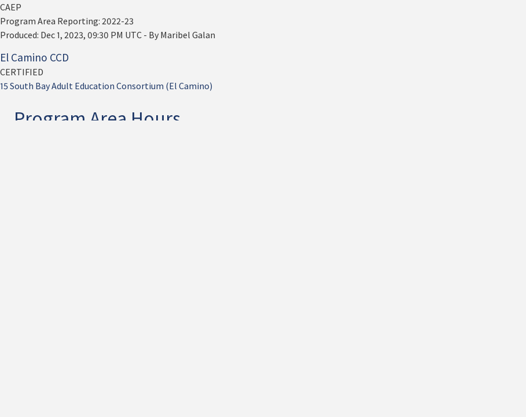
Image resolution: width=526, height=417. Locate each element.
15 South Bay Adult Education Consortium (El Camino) (106, 86)
